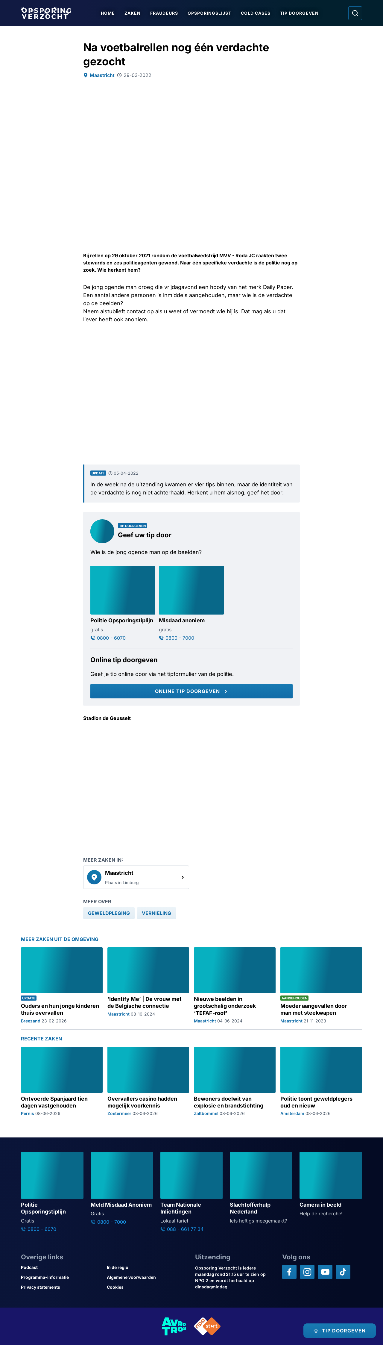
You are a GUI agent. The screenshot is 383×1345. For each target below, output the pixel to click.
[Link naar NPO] (207, 1326)
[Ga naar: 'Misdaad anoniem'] (191, 603)
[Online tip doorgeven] (191, 691)
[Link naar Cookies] (147, 1287)
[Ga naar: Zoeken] (355, 13)
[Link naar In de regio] (147, 1267)
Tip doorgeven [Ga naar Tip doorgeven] (299, 13)
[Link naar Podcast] (61, 1267)
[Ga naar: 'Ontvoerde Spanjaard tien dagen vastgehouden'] (62, 1081)
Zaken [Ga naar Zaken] (132, 13)
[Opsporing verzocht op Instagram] (307, 1272)
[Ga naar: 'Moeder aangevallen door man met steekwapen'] (321, 985)
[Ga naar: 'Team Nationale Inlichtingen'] (191, 1192)
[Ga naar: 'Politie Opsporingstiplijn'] (122, 603)
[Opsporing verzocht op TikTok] (343, 1272)
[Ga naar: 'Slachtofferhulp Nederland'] (261, 1188)
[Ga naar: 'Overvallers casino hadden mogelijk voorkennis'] (148, 1081)
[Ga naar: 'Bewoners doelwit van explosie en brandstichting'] (235, 1081)
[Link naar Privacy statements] (61, 1287)
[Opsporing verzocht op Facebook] (289, 1272)
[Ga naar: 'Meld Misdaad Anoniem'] (122, 1188)
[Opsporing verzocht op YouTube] (325, 1272)
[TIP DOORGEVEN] (339, 1330)
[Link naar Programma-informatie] (61, 1277)
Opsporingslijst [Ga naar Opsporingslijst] (209, 13)
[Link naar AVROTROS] (174, 1326)
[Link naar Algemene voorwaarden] (147, 1277)
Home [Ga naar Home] (108, 13)
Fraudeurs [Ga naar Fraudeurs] (164, 13)
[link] (136, 877)
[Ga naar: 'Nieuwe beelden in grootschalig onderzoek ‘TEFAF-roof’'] (235, 985)
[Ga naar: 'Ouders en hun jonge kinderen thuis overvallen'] (62, 985)
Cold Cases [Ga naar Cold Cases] (255, 13)
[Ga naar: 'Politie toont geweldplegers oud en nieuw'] (321, 1081)
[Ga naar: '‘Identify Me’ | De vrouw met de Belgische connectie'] (148, 985)
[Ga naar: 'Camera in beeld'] (331, 1184)
